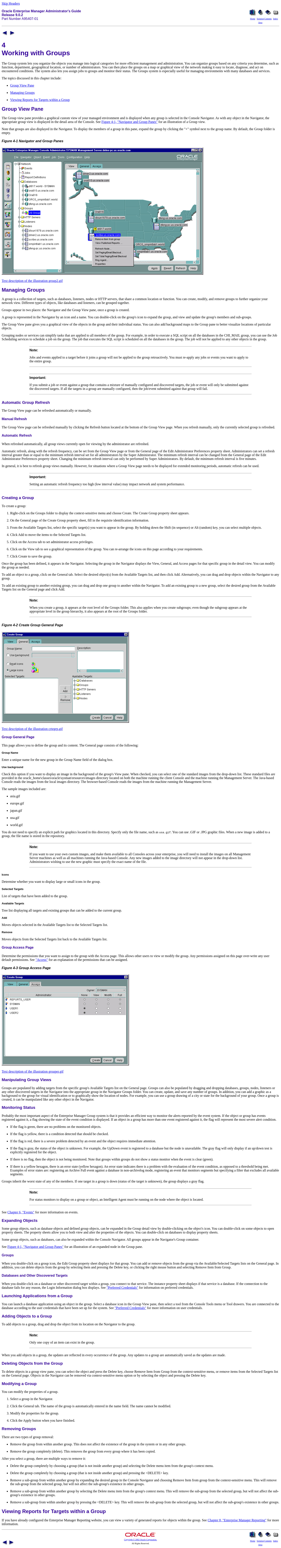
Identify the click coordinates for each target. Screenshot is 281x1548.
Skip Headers (11, 3)
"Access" (42, 960)
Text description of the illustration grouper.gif (32, 1071)
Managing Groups (22, 92)
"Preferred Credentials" (122, 1287)
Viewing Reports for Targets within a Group (40, 100)
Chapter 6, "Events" (20, 1212)
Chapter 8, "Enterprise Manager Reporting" (237, 1520)
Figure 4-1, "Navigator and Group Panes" (129, 122)
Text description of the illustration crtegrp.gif (32, 729)
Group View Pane (22, 85)
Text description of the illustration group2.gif (32, 281)
